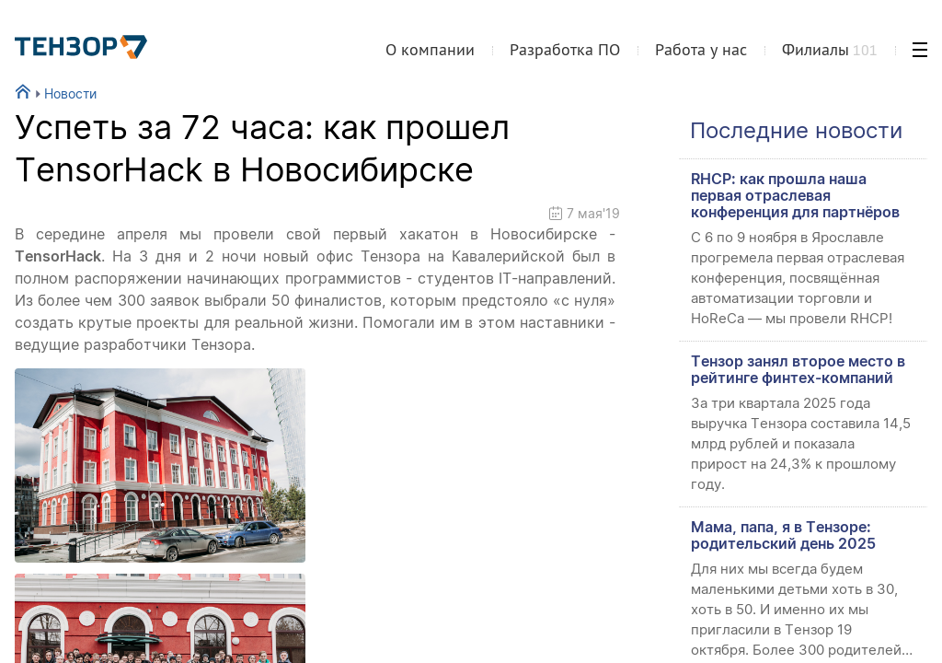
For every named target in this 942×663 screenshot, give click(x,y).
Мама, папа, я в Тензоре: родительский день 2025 (783, 535)
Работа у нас (701, 49)
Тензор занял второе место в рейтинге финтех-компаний (798, 369)
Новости (64, 93)
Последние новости (796, 130)
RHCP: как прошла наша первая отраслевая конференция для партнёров (795, 195)
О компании (430, 49)
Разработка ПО (565, 49)
